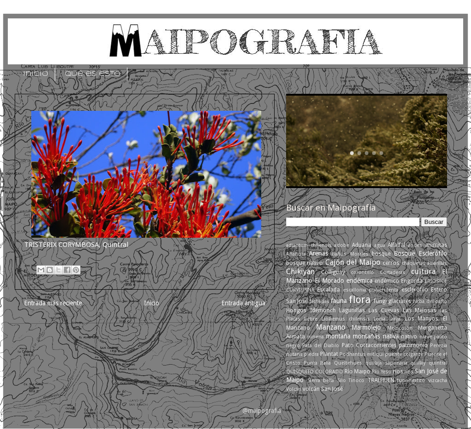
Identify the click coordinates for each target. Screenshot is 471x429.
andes (415, 245)
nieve (425, 337)
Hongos (296, 310)
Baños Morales (350, 254)
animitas (436, 245)
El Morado (329, 280)
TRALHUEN (381, 380)
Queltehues (348, 363)
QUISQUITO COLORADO (314, 372)
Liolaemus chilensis (346, 319)
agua (379, 245)
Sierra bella (320, 380)
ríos (409, 372)
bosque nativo (304, 263)
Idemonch (323, 310)
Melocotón (400, 328)
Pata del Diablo (320, 346)
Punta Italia (317, 363)
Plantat (329, 354)
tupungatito (411, 380)
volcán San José (323, 389)
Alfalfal (396, 245)
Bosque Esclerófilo (420, 253)
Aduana (361, 245)
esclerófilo (415, 289)
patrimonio (413, 345)
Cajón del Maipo (353, 262)
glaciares (399, 301)
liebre (310, 319)
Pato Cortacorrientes (369, 345)
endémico (386, 281)
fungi (380, 301)
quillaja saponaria (386, 363)
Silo (341, 380)
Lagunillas (352, 310)
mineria (315, 337)
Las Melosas (420, 310)
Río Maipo (357, 371)
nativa (391, 336)
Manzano (330, 327)
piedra (311, 354)
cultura (423, 271)
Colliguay (333, 272)
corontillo (362, 272)
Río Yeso (381, 372)
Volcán (293, 389)
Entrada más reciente (53, 303)
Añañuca (296, 254)
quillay (417, 363)
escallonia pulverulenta (370, 290)
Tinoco (356, 380)
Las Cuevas (383, 310)
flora (360, 299)
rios (398, 371)
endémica (359, 280)
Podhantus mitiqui (361, 354)
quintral (438, 363)
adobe (341, 245)
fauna (339, 300)
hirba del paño (430, 301)
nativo (409, 336)
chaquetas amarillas (424, 263)
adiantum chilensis (309, 245)
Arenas (318, 253)
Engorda (412, 281)
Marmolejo (366, 327)
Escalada (328, 289)
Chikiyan (300, 271)
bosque (381, 254)
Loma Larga (387, 319)
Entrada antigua (243, 303)
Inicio (151, 303)
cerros (391, 263)
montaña (338, 336)
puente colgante (404, 354)
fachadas (319, 301)
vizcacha (437, 380)
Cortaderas (392, 272)
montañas (366, 336)
